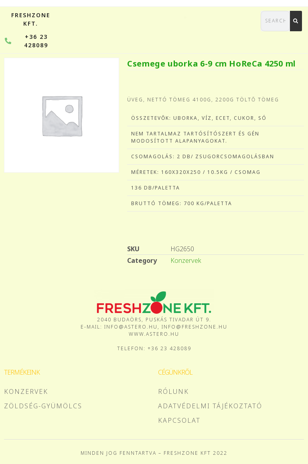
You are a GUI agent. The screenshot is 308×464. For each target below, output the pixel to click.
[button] (238, 17)
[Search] (296, 21)
